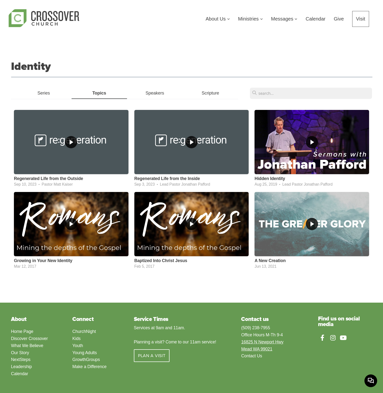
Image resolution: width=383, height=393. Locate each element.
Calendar (315, 18)
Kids (77, 338)
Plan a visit (151, 355)
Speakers (155, 93)
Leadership (21, 366)
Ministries (250, 18)
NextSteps (21, 359)
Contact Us (251, 355)
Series (43, 93)
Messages (284, 18)
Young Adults (84, 352)
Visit (360, 18)
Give (339, 18)
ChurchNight (84, 331)
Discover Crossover (29, 338)
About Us (218, 18)
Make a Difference (89, 366)
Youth (78, 345)
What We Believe (27, 345)
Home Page (22, 331)
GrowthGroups (86, 359)
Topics (99, 93)
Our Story (20, 352)
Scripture (210, 93)
